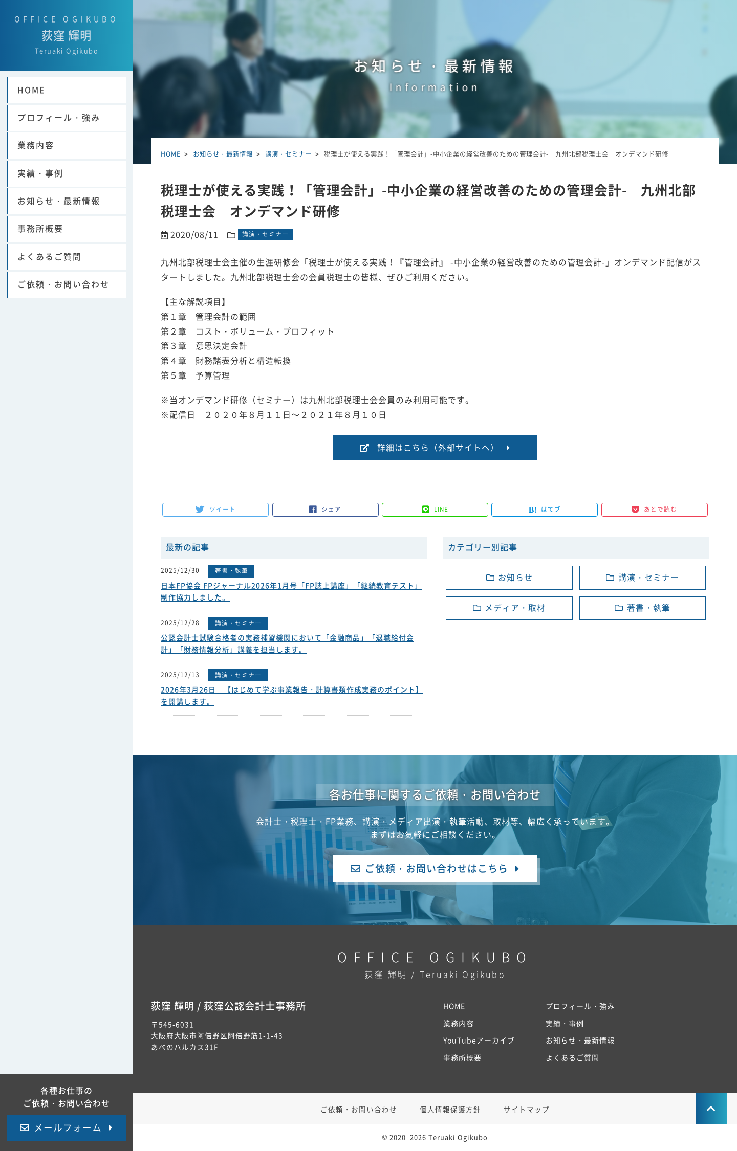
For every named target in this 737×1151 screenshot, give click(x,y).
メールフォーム (67, 1127)
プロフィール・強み (58, 129)
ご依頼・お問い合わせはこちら (436, 867)
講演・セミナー (265, 234)
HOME (31, 101)
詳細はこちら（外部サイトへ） (438, 448)
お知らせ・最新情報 (58, 212)
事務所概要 (40, 240)
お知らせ (515, 577)
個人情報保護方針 (450, 1110)
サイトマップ (527, 1110)
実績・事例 (40, 185)
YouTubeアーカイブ (479, 1041)
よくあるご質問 (49, 268)
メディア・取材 (515, 608)
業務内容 (35, 156)
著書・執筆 (231, 571)
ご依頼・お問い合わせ (63, 296)
